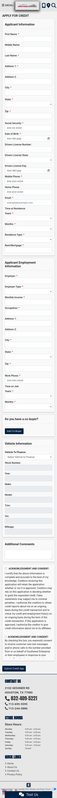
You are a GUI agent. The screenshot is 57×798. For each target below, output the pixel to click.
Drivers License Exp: (16, 165)
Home (10, 763)
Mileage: (9, 526)
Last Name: (11, 55)
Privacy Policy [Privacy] (14, 774)
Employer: (10, 276)
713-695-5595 (18, 704)
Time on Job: (12, 386)
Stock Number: (13, 462)
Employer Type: (13, 286)
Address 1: (10, 66)
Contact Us (13, 770)
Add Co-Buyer (14, 431)
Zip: (7, 111)
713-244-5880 (18, 708)
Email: (8, 197)
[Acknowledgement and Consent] (6, 568)
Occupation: (11, 308)
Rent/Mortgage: (13, 245)
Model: (8, 494)
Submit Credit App (14, 668)
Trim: (7, 505)
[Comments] (28, 554)
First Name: (11, 34)
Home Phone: (12, 187)
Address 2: (10, 76)
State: (8, 99)
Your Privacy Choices (46, 789)
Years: (8, 213)
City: (7, 87)
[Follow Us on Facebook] (28, 785)
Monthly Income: (14, 297)
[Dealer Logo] (27, 5)
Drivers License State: (17, 155)
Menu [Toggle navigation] (7, 5)
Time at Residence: (15, 208)
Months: (9, 224)
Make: (8, 484)
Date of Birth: (12, 133)
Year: (7, 473)
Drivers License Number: (18, 144)
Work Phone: (12, 375)
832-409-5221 (24, 698)
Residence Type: (14, 234)
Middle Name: (12, 44)
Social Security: (13, 123)
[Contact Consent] (6, 637)
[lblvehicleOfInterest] (28, 457)
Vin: (7, 516)
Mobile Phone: (13, 176)
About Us (12, 767)
